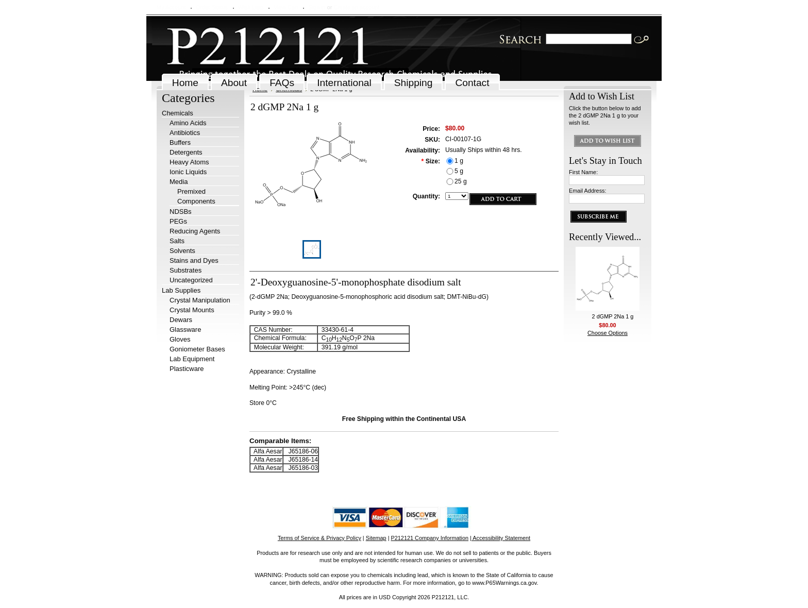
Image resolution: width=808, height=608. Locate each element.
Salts (177, 241)
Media (179, 181)
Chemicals (177, 113)
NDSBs (181, 211)
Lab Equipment (192, 359)
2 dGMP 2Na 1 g (613, 316)
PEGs (178, 221)
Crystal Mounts (192, 310)
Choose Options (607, 333)
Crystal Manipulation (200, 300)
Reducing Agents (195, 231)
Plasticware (187, 369)
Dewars (181, 320)
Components (196, 201)
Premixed (191, 191)
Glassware (185, 329)
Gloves (180, 339)
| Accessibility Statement (500, 538)
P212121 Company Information (430, 538)
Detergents (186, 152)
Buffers (180, 142)
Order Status (212, 7)
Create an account (356, 7)
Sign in (316, 7)
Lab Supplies (181, 290)
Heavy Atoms (189, 162)
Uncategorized (191, 280)
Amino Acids (188, 123)
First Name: (583, 172)
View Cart (286, 7)
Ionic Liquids (188, 172)
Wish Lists (251, 7)
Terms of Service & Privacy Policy (319, 538)
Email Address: (588, 191)
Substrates (185, 270)
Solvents (182, 251)
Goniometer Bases (197, 349)
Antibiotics (185, 133)
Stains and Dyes (194, 260)
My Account (171, 7)
